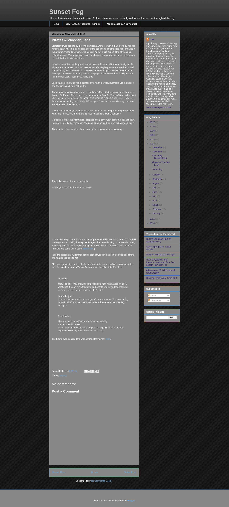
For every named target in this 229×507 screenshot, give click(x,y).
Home (56, 24)
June (155, 192)
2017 (152, 122)
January (156, 213)
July (154, 187)
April (154, 200)
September (158, 179)
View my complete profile (158, 107)
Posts (152, 295)
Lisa (152, 39)
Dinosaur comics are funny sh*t (161, 278)
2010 (152, 223)
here (108, 339)
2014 (152, 135)
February (157, 209)
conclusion (88, 248)
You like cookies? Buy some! (121, 24)
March (155, 205)
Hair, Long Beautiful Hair (159, 156)
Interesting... (158, 169)
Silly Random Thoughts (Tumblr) (83, 24)
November (157, 151)
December (157, 147)
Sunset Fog (66, 11)
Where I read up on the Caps (160, 254)
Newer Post (59, 472)
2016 (152, 126)
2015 (152, 130)
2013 (152, 139)
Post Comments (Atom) (100, 481)
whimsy (63, 375)
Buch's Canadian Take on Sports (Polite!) (158, 240)
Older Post (130, 472)
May (154, 196)
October (156, 174)
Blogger (131, 500)
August (156, 183)
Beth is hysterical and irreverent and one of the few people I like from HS (160, 262)
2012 (152, 143)
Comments (155, 300)
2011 (152, 219)
